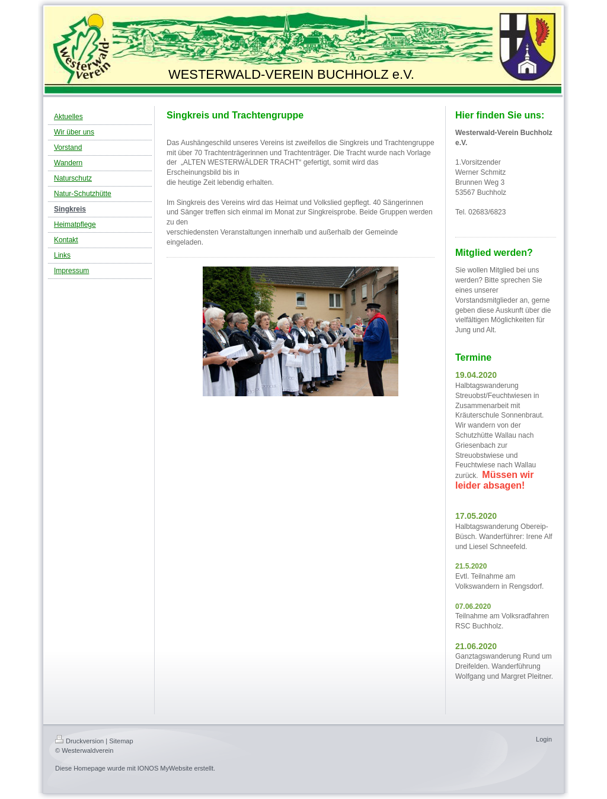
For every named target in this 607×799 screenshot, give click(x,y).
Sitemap (121, 741)
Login (544, 739)
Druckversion (79, 741)
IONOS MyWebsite (165, 768)
